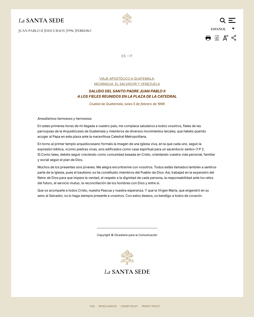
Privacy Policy (151, 306)
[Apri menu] (231, 20)
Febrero (83, 30)
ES (124, 56)
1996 (71, 30)
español (219, 30)
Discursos (55, 30)
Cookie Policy (129, 306)
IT (131, 56)
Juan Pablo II (31, 30)
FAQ (92, 306)
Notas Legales (108, 306)
